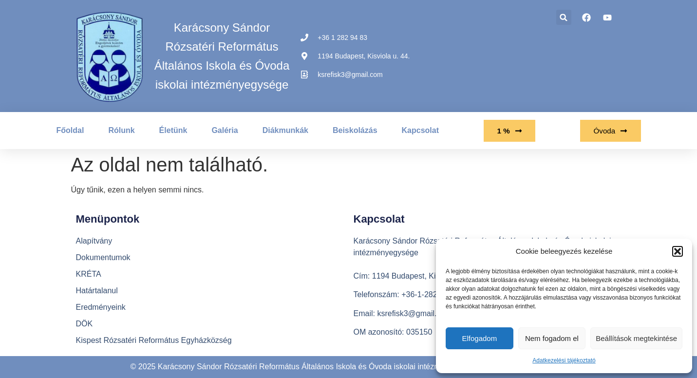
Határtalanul (97, 290)
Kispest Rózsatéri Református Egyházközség (154, 340)
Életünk (173, 130)
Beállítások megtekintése (636, 338)
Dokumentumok (103, 257)
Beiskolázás (355, 130)
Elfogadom (479, 338)
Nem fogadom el (552, 338)
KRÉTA (88, 274)
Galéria (224, 130)
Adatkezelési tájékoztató (563, 360)
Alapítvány (94, 241)
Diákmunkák (285, 130)
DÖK (84, 324)
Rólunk (121, 130)
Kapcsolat (420, 130)
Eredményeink (101, 307)
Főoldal (70, 130)
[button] (677, 251)
